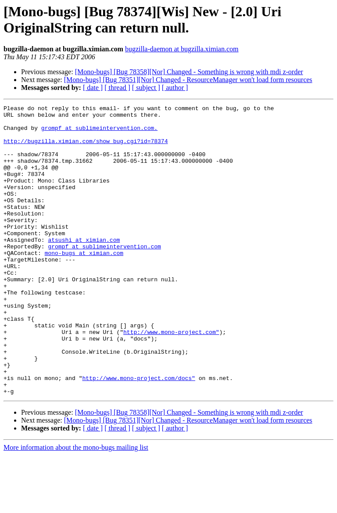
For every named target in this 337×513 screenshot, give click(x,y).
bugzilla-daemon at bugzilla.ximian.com (182, 49)
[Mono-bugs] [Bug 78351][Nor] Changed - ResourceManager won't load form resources (188, 79)
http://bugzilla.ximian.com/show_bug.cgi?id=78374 (86, 149)
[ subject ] (146, 87)
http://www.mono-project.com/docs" (138, 433)
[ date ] (93, 87)
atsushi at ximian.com (84, 267)
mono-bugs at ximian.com (84, 283)
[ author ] (175, 87)
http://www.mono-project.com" (171, 378)
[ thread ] (117, 87)
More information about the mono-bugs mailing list (76, 505)
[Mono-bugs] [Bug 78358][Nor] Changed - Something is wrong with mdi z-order (189, 71)
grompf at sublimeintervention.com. (99, 133)
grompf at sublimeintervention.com (104, 275)
